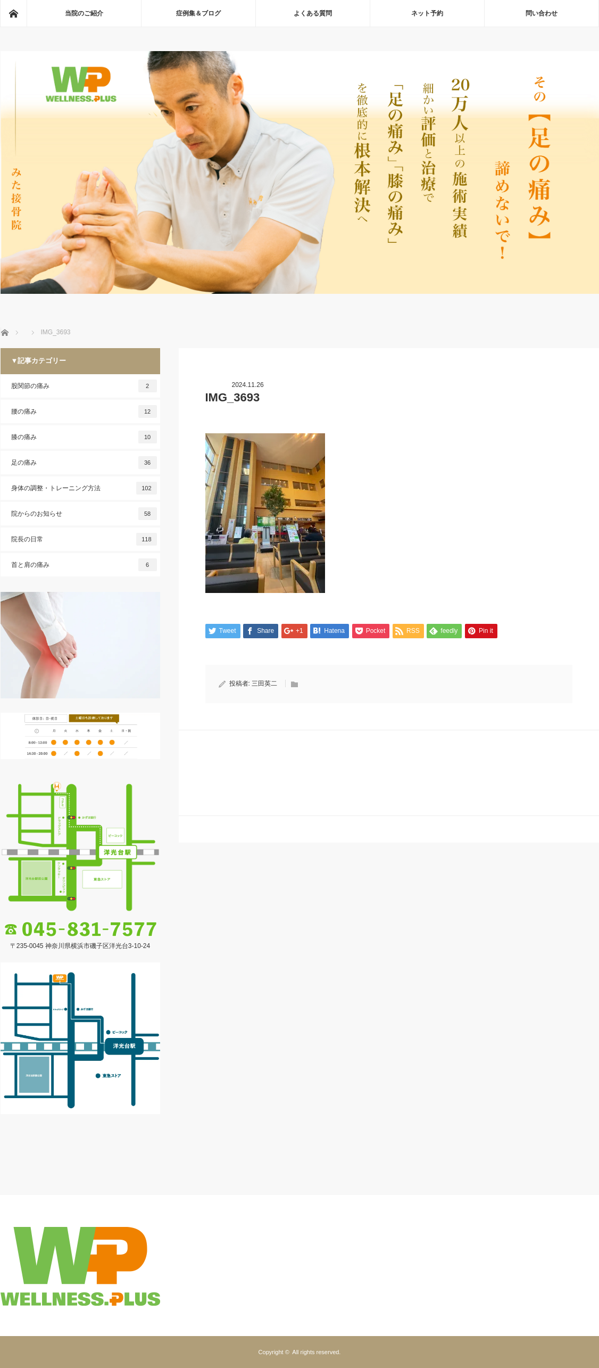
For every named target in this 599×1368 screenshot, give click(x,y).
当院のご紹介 (84, 13)
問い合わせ (542, 13)
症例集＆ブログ (198, 13)
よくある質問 (313, 13)
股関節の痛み (84, 386)
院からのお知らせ (84, 513)
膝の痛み (84, 437)
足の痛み (84, 462)
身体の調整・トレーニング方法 (84, 488)
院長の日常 (84, 539)
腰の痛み (84, 411)
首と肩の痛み (84, 564)
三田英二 (264, 683)
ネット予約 (427, 13)
